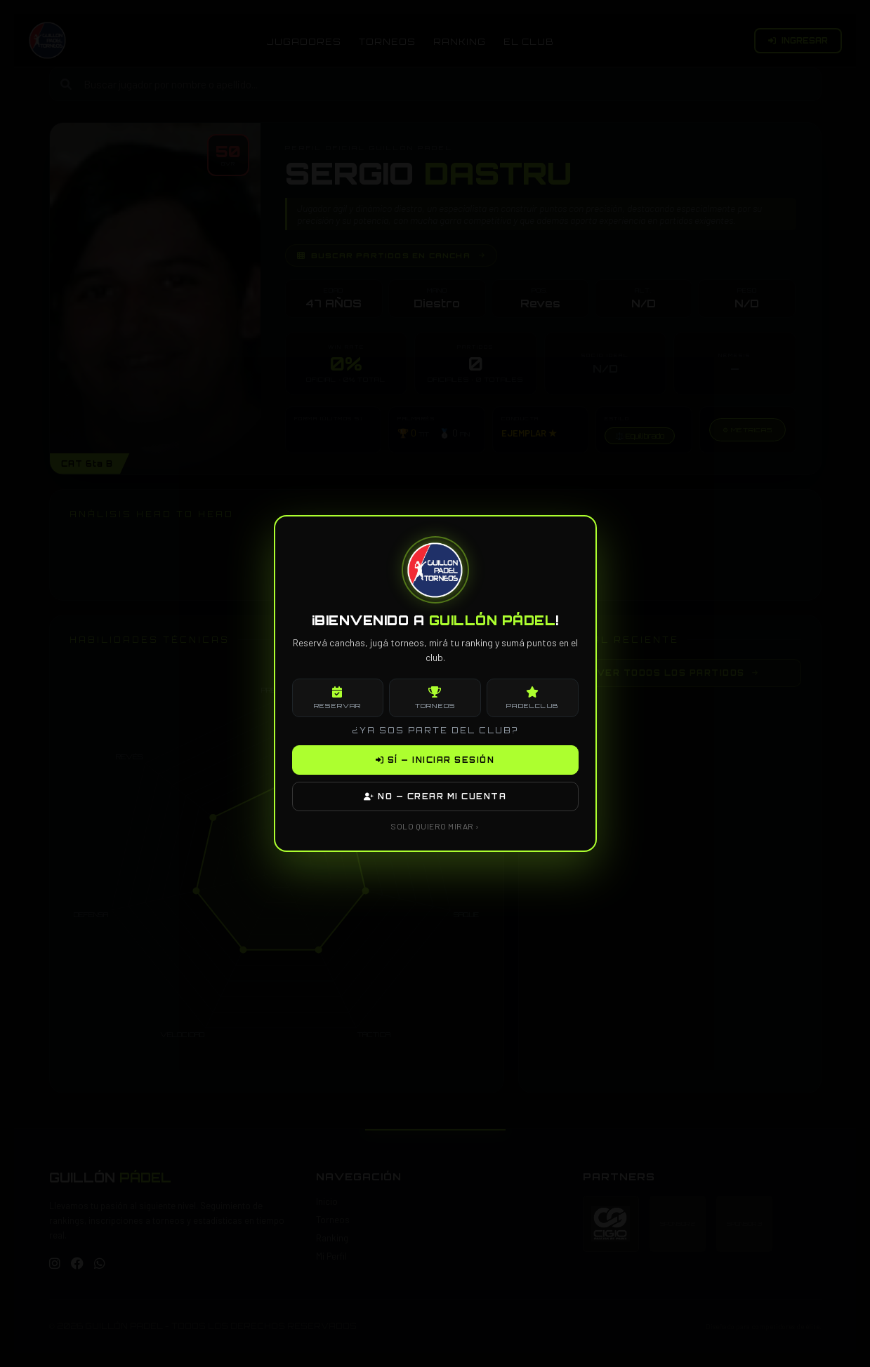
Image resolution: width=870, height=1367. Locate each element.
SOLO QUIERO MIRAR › (435, 826)
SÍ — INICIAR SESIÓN (435, 760)
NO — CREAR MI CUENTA (435, 796)
